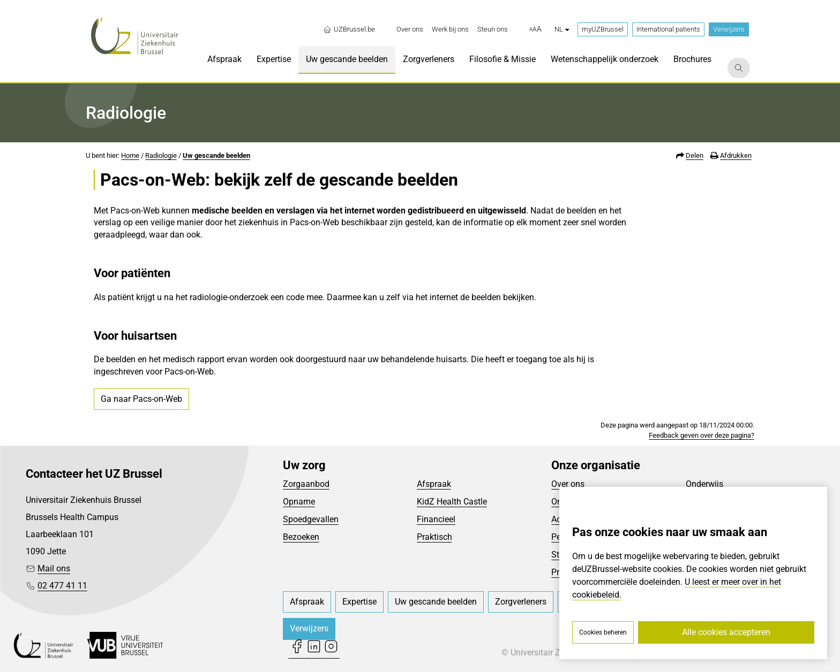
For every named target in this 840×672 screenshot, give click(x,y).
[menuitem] (410, 29)
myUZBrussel (603, 29)
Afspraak (434, 484)
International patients (668, 29)
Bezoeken (301, 537)
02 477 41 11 (62, 586)
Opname (299, 502)
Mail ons (54, 568)
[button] (535, 29)
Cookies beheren (603, 632)
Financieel (436, 519)
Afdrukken (736, 155)
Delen (694, 155)
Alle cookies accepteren (726, 632)
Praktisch (434, 537)
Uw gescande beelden (216, 155)
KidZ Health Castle (452, 502)
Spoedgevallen (311, 519)
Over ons (567, 484)
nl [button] (561, 29)
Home (130, 155)
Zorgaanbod (306, 484)
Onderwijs (704, 484)
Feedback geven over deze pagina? (701, 435)
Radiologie (161, 155)
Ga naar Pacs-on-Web (141, 399)
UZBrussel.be (349, 29)
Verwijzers (729, 29)
